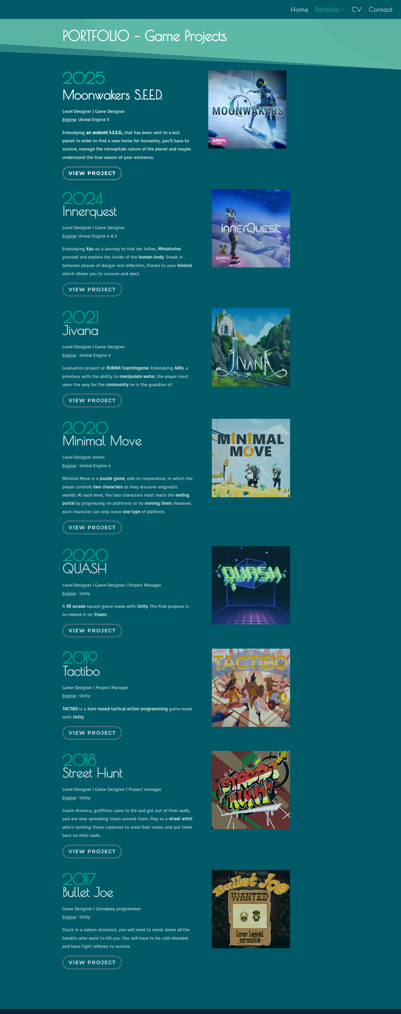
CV (357, 10)
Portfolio (327, 10)
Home (299, 10)
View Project (92, 168)
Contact (381, 10)
